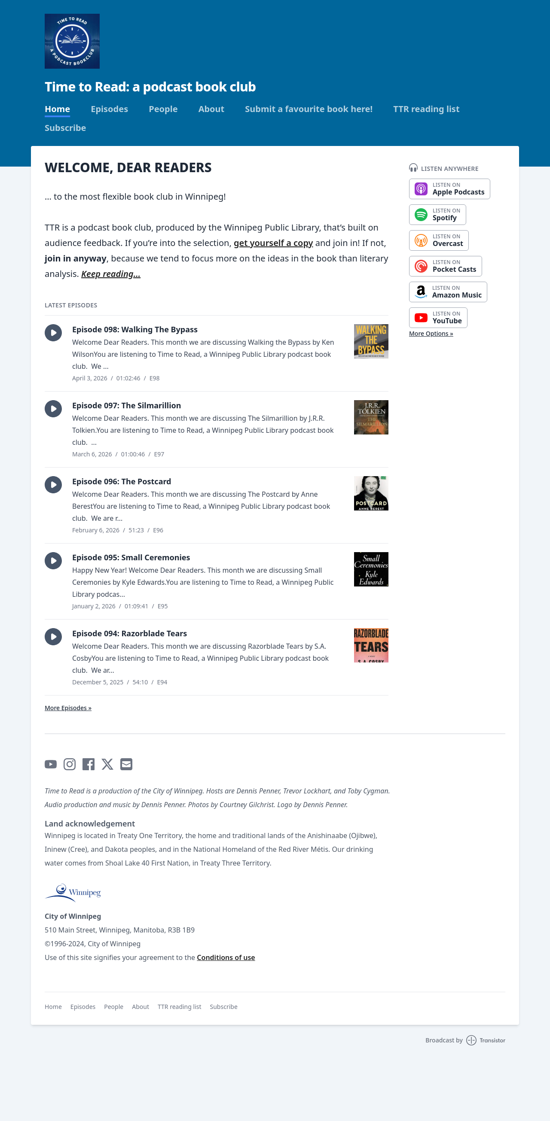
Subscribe (65, 128)
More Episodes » (68, 708)
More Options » (431, 333)
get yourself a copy (273, 243)
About (212, 109)
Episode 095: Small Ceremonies (131, 557)
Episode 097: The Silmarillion (126, 405)
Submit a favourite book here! (309, 109)
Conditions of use (226, 957)
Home (57, 109)
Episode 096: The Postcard (121, 481)
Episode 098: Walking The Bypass (135, 329)
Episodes (109, 109)
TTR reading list (426, 109)
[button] (53, 332)
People (163, 109)
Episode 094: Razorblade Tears (129, 633)
